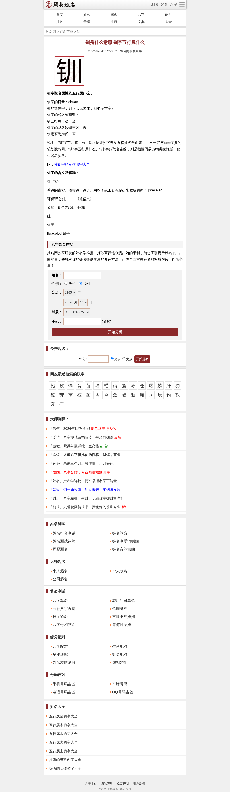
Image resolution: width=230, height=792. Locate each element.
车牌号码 (119, 684)
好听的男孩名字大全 (65, 760)
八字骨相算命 (64, 625)
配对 (168, 15)
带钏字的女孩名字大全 (72, 164)
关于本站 (91, 783)
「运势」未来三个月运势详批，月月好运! (81, 463)
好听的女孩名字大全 (65, 768)
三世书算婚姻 (123, 617)
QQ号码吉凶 (122, 692)
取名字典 (66, 31)
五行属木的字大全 (63, 725)
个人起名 (60, 571)
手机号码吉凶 (64, 684)
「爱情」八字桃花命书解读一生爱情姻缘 (85, 437)
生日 (114, 22)
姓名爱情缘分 (64, 662)
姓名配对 (119, 654)
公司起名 (60, 579)
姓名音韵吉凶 (123, 549)
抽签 (59, 22)
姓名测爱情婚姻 (125, 541)
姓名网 (51, 31)
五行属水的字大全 (63, 734)
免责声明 (123, 783)
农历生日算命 (123, 601)
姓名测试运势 (64, 541)
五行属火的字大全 (63, 742)
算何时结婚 (121, 625)
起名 (164, 4)
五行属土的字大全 (63, 751)
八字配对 (60, 646)
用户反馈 (139, 783)
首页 (59, 15)
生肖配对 (119, 646)
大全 (168, 22)
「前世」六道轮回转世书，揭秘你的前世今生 (87, 507)
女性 (87, 284)
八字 (173, 4)
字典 (141, 22)
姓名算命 (119, 533)
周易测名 (60, 549)
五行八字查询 (64, 609)
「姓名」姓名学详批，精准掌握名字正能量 (83, 481)
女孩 (127, 359)
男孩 (115, 359)
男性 (72, 284)
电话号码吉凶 (64, 692)
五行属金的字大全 (63, 716)
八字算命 (60, 601)
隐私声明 (107, 783)
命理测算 (119, 609)
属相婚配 (119, 662)
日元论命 (60, 617)
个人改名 (119, 571)
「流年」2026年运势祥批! (82, 429)
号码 (86, 22)
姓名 (86, 15)
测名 (154, 4)
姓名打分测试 (64, 533)
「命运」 (84, 455)
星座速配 (60, 654)
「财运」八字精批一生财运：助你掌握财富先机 (86, 498)
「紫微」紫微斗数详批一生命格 (78, 446)
